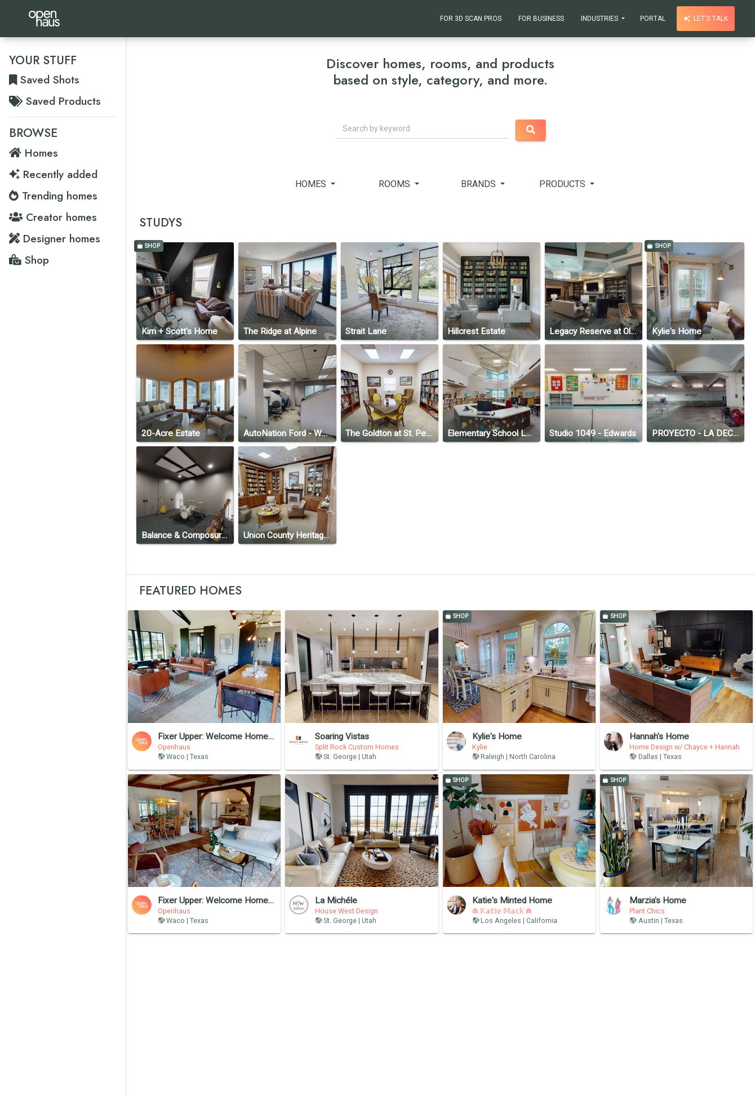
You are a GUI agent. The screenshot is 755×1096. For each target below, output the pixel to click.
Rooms (395, 184)
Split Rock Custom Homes (357, 747)
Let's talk (705, 19)
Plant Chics (647, 911)
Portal (652, 19)
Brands (479, 184)
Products (563, 184)
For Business (541, 19)
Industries (600, 19)
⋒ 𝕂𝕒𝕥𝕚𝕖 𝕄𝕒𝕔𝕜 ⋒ (502, 911)
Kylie (479, 747)
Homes (311, 184)
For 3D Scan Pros (470, 19)
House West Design (346, 911)
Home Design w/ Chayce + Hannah (684, 747)
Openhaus (174, 747)
